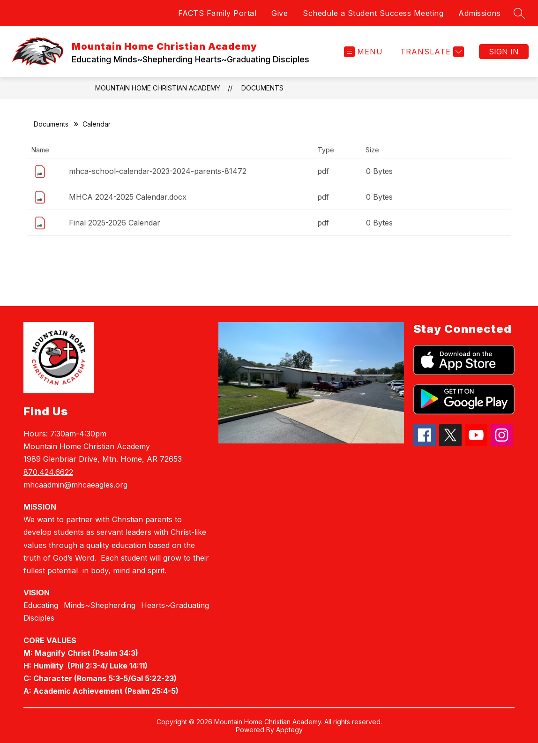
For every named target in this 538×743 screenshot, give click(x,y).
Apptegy (289, 730)
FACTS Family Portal (217, 13)
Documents (262, 88)
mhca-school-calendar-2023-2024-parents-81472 (158, 171)
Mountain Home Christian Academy (157, 88)
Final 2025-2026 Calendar (114, 222)
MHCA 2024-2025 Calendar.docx (128, 197)
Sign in (504, 51)
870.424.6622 (48, 472)
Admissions (479, 13)
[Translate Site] (431, 52)
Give (279, 13)
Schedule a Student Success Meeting (373, 13)
